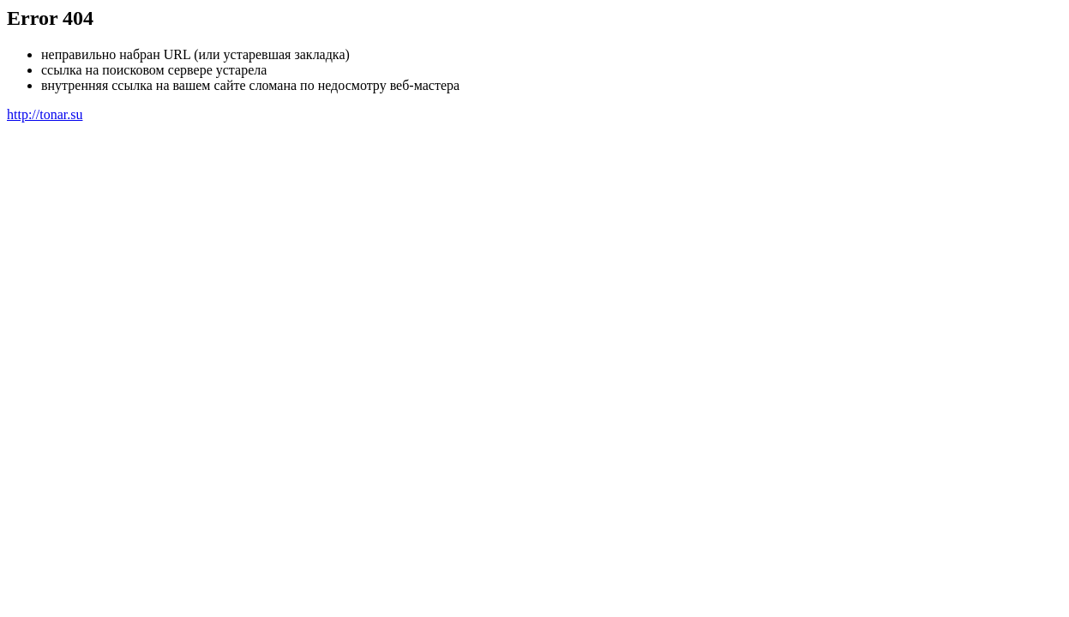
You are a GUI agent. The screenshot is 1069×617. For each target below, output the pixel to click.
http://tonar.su (44, 114)
